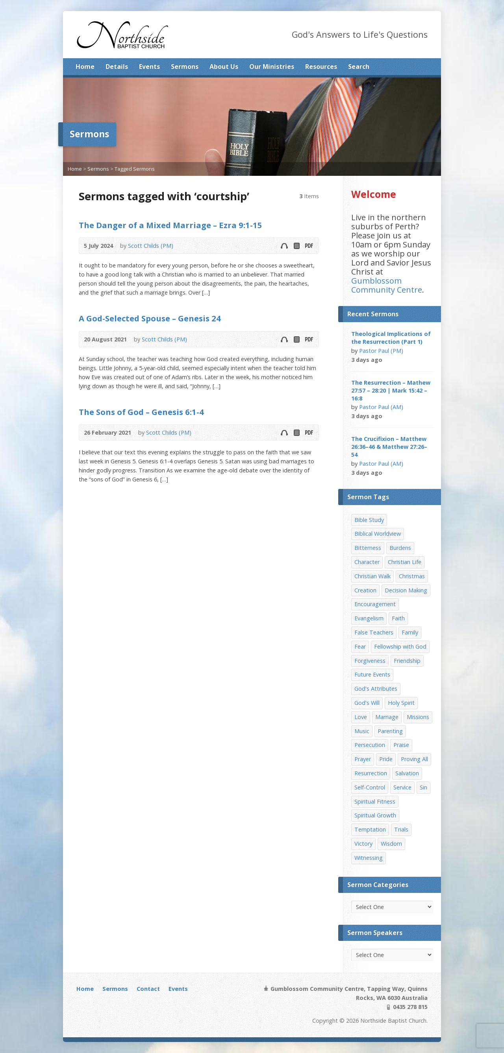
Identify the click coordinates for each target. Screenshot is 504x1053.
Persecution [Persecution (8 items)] (369, 745)
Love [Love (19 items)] (360, 717)
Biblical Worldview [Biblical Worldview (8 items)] (377, 533)
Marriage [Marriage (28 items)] (386, 717)
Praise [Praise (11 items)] (401, 745)
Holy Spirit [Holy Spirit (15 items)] (401, 702)
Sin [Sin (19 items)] (423, 787)
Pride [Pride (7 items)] (386, 759)
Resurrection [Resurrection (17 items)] (370, 773)
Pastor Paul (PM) (381, 350)
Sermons (184, 66)
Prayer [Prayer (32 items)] (362, 759)
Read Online (296, 245)
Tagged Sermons (135, 168)
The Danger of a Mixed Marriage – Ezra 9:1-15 (170, 225)
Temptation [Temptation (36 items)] (370, 829)
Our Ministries (271, 66)
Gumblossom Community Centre (386, 285)
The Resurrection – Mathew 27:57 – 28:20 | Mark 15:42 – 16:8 (390, 390)
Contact (148, 988)
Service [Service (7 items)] (402, 787)
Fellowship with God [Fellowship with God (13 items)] (400, 646)
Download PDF (308, 245)
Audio (284, 245)
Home (85, 66)
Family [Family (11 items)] (410, 632)
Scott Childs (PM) (150, 245)
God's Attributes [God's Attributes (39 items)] (375, 688)
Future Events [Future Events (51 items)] (372, 674)
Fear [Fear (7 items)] (360, 646)
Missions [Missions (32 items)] (418, 717)
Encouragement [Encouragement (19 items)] (375, 604)
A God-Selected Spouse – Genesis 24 (150, 318)
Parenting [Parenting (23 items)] (390, 731)
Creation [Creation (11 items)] (365, 590)
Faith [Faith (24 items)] (398, 618)
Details (117, 66)
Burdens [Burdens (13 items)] (400, 547)
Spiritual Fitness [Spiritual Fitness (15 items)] (374, 801)
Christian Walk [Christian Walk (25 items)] (372, 576)
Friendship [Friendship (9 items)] (407, 660)
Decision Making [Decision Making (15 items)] (406, 590)
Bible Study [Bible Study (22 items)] (369, 520)
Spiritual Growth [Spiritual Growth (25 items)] (375, 815)
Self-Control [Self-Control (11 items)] (369, 787)
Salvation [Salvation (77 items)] (407, 773)
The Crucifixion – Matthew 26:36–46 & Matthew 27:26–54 (389, 446)
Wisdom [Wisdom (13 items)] (391, 843)
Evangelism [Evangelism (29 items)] (369, 618)
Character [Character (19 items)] (367, 562)
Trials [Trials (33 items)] (401, 829)
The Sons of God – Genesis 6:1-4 (141, 411)
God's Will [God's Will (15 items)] (367, 702)
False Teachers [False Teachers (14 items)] (373, 632)
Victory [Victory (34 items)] (363, 843)
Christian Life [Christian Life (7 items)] (404, 562)
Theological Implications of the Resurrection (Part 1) (391, 337)
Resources (321, 66)
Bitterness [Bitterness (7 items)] (367, 547)
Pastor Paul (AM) (381, 407)
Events (149, 66)
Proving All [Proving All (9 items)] (414, 759)
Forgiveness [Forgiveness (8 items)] (369, 660)
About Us (223, 66)
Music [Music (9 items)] (361, 731)
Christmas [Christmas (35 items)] (412, 576)
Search (358, 66)
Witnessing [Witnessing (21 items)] (368, 857)
